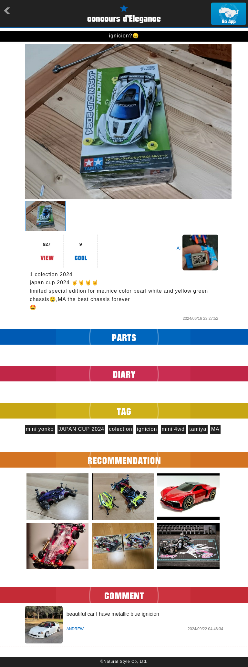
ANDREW (75, 629)
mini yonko (40, 429)
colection (120, 429)
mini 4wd (173, 429)
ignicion (147, 429)
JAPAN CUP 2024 (81, 429)
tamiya (197, 429)
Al (179, 248)
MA (215, 429)
